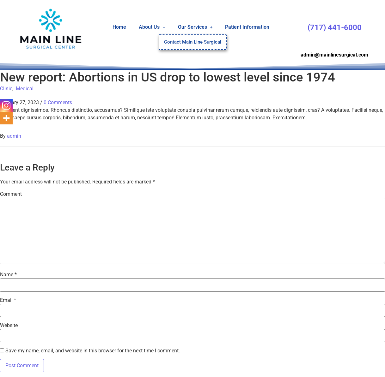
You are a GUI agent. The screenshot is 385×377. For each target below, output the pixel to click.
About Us (152, 27)
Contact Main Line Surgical (192, 42)
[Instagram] (6, 105)
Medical (25, 89)
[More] (6, 118)
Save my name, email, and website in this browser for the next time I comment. (92, 350)
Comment (11, 194)
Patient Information (247, 27)
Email (8, 300)
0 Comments (58, 102)
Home (119, 27)
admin (14, 136)
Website (9, 325)
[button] (152, 27)
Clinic (6, 89)
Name (8, 274)
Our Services (195, 27)
